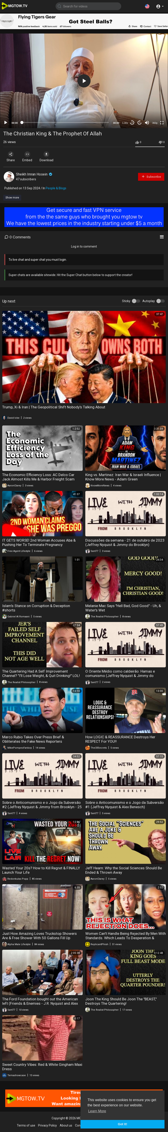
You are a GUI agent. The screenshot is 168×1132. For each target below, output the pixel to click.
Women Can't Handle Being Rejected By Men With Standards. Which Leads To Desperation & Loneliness (125, 937)
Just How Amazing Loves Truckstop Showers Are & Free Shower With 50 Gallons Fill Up (39, 935)
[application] (84, 81)
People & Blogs (56, 188)
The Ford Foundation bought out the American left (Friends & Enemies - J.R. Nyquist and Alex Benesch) (40, 1003)
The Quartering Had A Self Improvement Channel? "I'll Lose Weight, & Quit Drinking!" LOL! (41, 673)
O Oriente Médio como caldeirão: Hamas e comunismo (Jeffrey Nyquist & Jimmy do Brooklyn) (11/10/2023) (120, 675)
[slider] (65, 122)
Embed (29, 156)
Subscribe (151, 176)
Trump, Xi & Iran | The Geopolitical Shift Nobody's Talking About (53, 407)
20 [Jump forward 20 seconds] (140, 123)
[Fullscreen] (162, 122)
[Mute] (147, 122)
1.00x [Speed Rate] (125, 123)
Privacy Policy (47, 1125)
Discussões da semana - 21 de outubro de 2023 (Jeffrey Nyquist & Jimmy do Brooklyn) (124, 542)
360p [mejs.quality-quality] (155, 123)
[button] (147, 6)
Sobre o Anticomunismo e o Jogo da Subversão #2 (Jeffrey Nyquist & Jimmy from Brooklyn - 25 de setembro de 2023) (42, 806)
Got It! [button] (122, 1124)
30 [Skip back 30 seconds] (132, 123)
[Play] (6, 122)
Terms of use (26, 1125)
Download (49, 156)
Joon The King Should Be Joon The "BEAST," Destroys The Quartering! (121, 1001)
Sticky (126, 301)
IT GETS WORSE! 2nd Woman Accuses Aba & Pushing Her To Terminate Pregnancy (39, 542)
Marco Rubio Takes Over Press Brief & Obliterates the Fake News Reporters (33, 739)
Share (11, 156)
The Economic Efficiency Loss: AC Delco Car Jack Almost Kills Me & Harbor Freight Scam (38, 477)
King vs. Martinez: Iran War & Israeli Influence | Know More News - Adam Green (123, 477)
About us (66, 1125)
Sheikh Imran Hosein (34, 174)
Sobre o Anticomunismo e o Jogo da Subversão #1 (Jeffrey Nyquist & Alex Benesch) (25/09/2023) (124, 806)
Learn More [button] (97, 1111)
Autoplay (148, 301)
